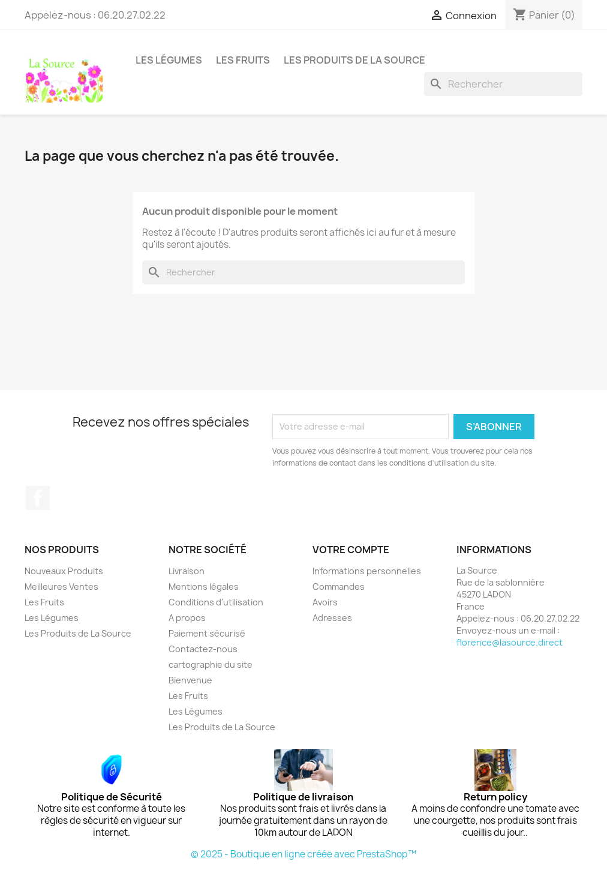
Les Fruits (243, 60)
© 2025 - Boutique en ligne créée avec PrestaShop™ (303, 854)
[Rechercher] (503, 84)
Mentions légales (204, 586)
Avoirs (325, 602)
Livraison (187, 571)
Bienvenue (190, 680)
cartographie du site (211, 664)
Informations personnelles (366, 571)
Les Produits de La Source (354, 60)
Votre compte (350, 549)
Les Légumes (169, 60)
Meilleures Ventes (61, 586)
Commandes (338, 586)
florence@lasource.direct (509, 642)
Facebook (38, 498)
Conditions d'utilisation (216, 602)
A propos (187, 617)
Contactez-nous (203, 649)
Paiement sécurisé (207, 633)
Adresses (332, 617)
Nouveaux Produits (64, 571)
